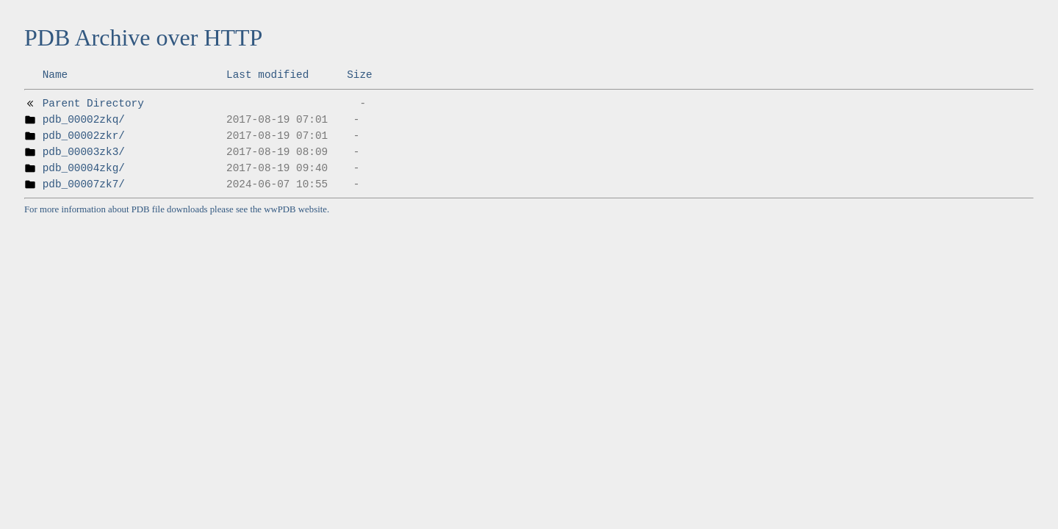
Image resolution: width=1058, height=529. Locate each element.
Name (55, 75)
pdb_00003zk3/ (84, 152)
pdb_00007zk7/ (84, 184)
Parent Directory (93, 103)
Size (360, 75)
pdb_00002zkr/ (84, 136)
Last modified (267, 75)
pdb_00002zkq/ (84, 120)
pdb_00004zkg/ (84, 168)
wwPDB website (295, 209)
